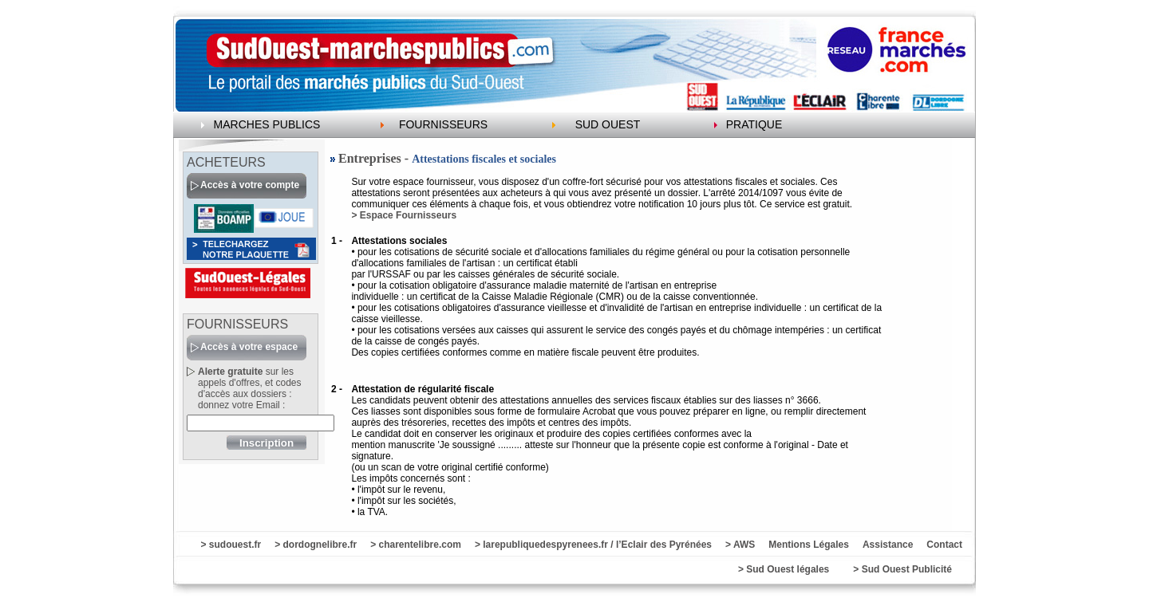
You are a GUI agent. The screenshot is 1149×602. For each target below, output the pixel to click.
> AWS (740, 544)
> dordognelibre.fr (315, 544)
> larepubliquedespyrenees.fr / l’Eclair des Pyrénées (593, 544)
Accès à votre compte (249, 185)
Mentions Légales (808, 544)
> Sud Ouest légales (783, 569)
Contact (944, 544)
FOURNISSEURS (443, 124)
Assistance (888, 544)
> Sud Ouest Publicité (902, 569)
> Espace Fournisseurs (403, 215)
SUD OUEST (608, 124)
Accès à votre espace (249, 346)
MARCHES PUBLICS (267, 124)
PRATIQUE (754, 124)
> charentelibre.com (415, 544)
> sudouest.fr (230, 544)
